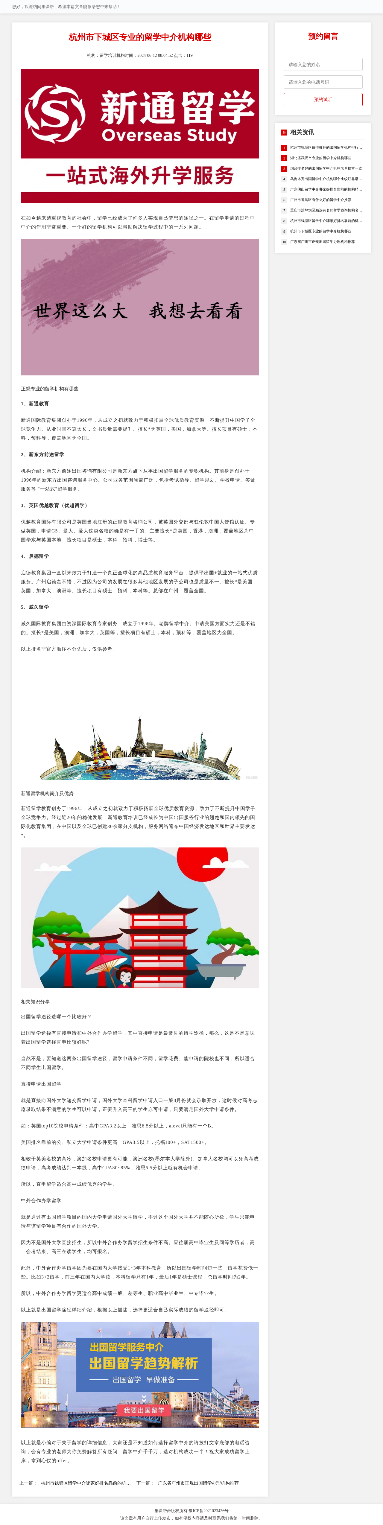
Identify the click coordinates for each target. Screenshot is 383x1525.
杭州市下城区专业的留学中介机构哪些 (320, 232)
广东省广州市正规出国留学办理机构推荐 (198, 1483)
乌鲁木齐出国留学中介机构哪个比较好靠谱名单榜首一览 (327, 179)
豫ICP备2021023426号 (209, 1511)
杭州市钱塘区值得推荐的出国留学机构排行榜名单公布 (327, 148)
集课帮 (160, 1511)
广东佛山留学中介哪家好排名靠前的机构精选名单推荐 (327, 190)
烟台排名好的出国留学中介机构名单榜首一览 (326, 169)
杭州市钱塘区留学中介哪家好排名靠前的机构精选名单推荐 (86, 1483)
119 (189, 55)
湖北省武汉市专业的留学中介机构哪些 (320, 158)
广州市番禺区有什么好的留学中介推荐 (320, 200)
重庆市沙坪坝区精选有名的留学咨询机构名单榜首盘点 (327, 211)
